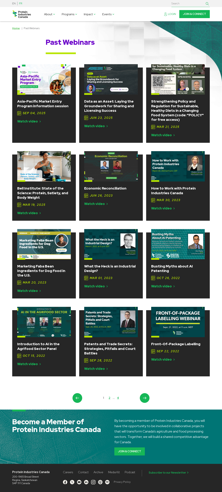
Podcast (130, 472)
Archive (98, 472)
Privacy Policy (122, 482)
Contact (83, 472)
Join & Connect (194, 14)
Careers (68, 472)
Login (170, 14)
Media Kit (114, 472)
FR (20, 3)
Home (16, 28)
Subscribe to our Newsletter (169, 472)
